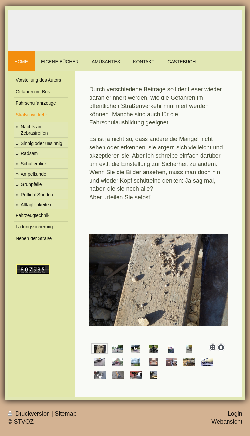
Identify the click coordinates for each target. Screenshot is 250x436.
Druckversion (29, 413)
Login (235, 413)
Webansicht (226, 421)
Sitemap (65, 413)
